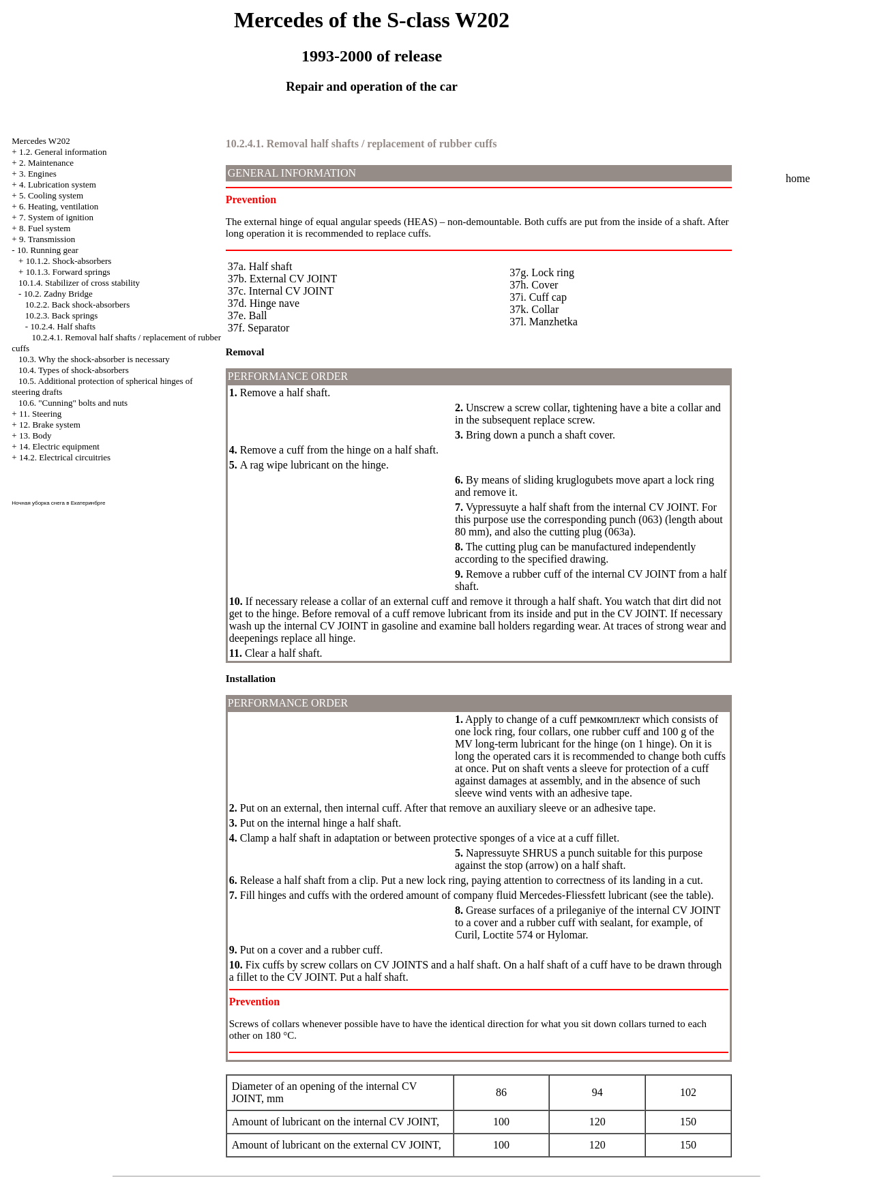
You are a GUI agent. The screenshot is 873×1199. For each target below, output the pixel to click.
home (798, 178)
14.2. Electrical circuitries (64, 457)
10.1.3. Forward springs (68, 272)
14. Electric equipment (59, 446)
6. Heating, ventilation (58, 206)
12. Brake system (49, 424)
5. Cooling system (51, 195)
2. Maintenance (46, 163)
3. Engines (38, 173)
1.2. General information (63, 152)
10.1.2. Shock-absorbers (69, 261)
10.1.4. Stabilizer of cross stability (79, 283)
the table (688, 895)
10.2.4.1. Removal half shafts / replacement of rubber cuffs (361, 143)
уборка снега (48, 503)
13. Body (35, 435)
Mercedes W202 (41, 141)
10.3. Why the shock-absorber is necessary (94, 359)
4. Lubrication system (57, 184)
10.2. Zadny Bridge (58, 293)
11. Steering (40, 414)
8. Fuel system (44, 228)
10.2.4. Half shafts (62, 326)
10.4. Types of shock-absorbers (73, 370)
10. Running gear (47, 250)
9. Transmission (47, 239)
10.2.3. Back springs (61, 315)
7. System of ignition (56, 217)
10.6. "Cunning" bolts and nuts (73, 403)
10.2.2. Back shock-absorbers (77, 304)
